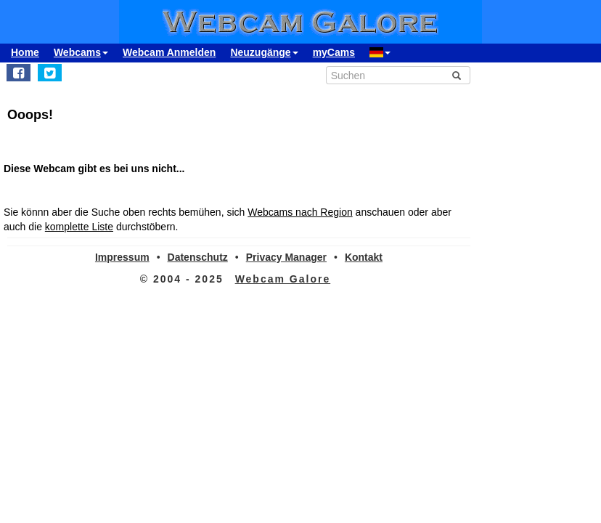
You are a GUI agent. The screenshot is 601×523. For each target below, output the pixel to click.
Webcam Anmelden (169, 52)
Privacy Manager (286, 257)
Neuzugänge (264, 52)
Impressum (122, 257)
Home (25, 52)
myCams (334, 52)
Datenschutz (198, 257)
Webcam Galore (283, 279)
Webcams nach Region (300, 212)
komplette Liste (79, 226)
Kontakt (364, 257)
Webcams (81, 52)
